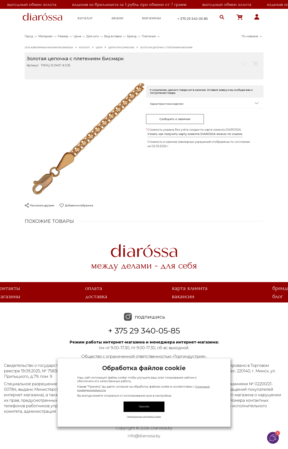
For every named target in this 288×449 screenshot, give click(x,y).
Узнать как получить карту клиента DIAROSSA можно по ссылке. (195, 134)
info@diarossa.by (144, 436)
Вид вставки (113, 36)
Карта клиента (190, 288)
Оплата (93, 288)
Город (29, 36)
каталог (85, 18)
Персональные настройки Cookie (144, 416)
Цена (77, 36)
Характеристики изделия (204, 103)
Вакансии (183, 296)
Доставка (96, 296)
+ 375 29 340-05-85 (192, 19)
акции (117, 18)
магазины (151, 18)
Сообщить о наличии (174, 119)
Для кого (92, 36)
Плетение (149, 36)
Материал (45, 36)
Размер (63, 36)
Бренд (131, 36)
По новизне (250, 36)
